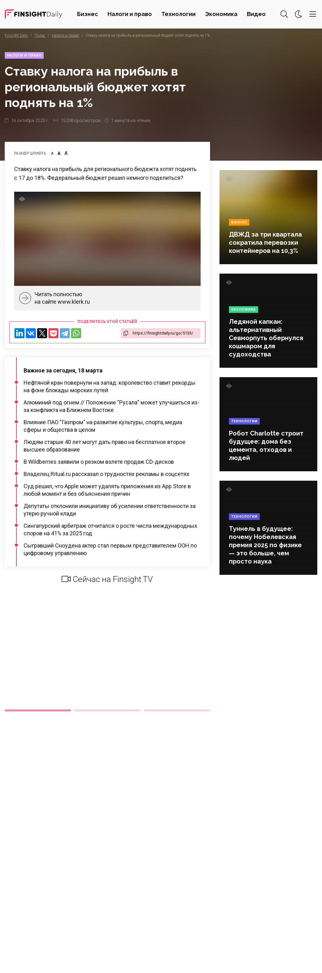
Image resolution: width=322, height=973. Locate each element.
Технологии (178, 14)
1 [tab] (38, 710)
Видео (256, 14)
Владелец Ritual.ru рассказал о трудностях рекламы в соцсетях (106, 474)
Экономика (221, 14)
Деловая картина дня (33, 14)
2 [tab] (107, 710)
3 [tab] (177, 710)
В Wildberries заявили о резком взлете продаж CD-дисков (99, 461)
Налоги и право (130, 14)
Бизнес (87, 14)
